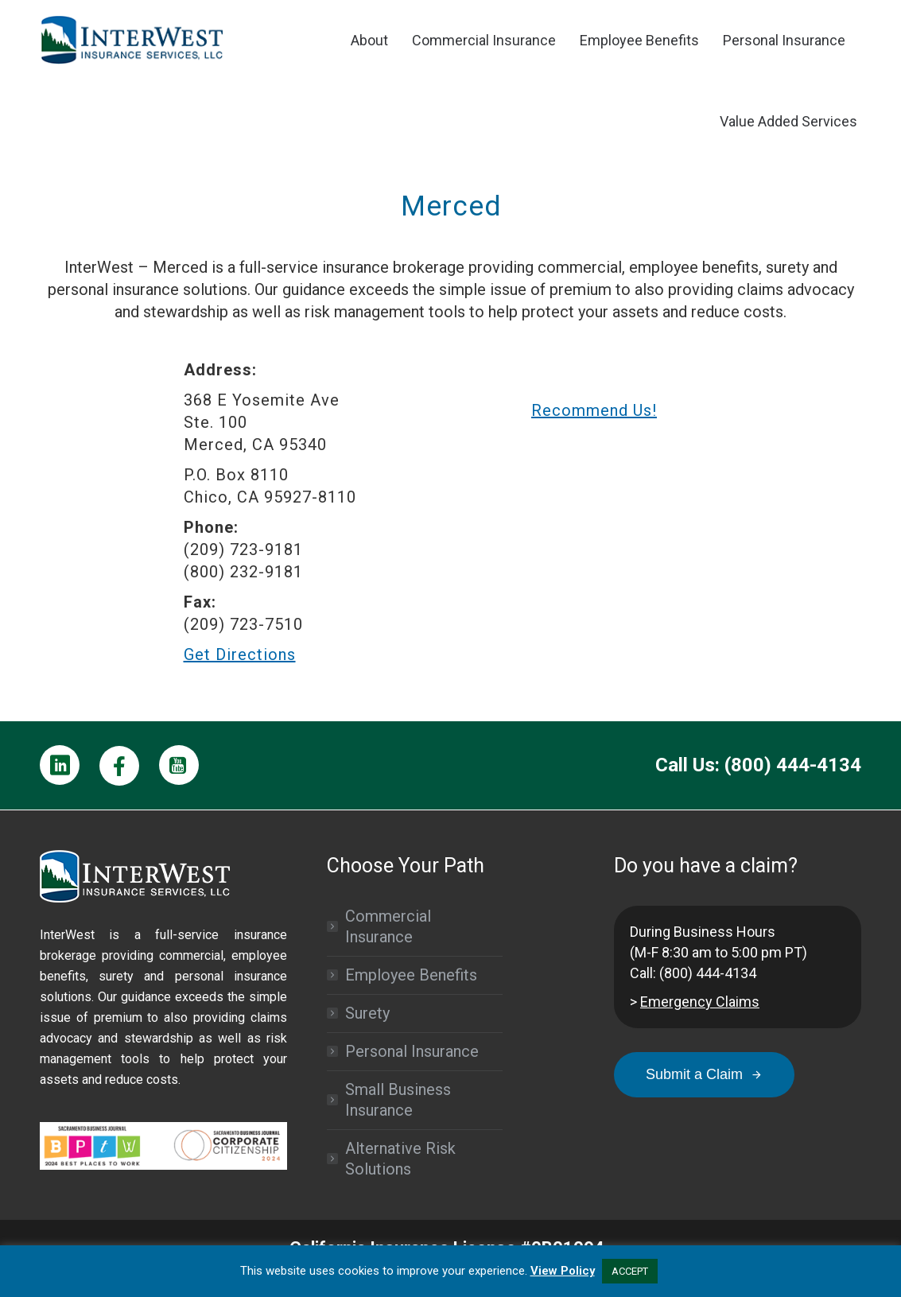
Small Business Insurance (398, 1100)
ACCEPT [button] (630, 1271)
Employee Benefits (411, 974)
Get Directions (240, 654)
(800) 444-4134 (707, 973)
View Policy (562, 1271)
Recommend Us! (594, 410)
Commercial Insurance (388, 926)
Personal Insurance (412, 1051)
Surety (367, 1013)
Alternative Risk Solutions (400, 1159)
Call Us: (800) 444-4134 (758, 765)
